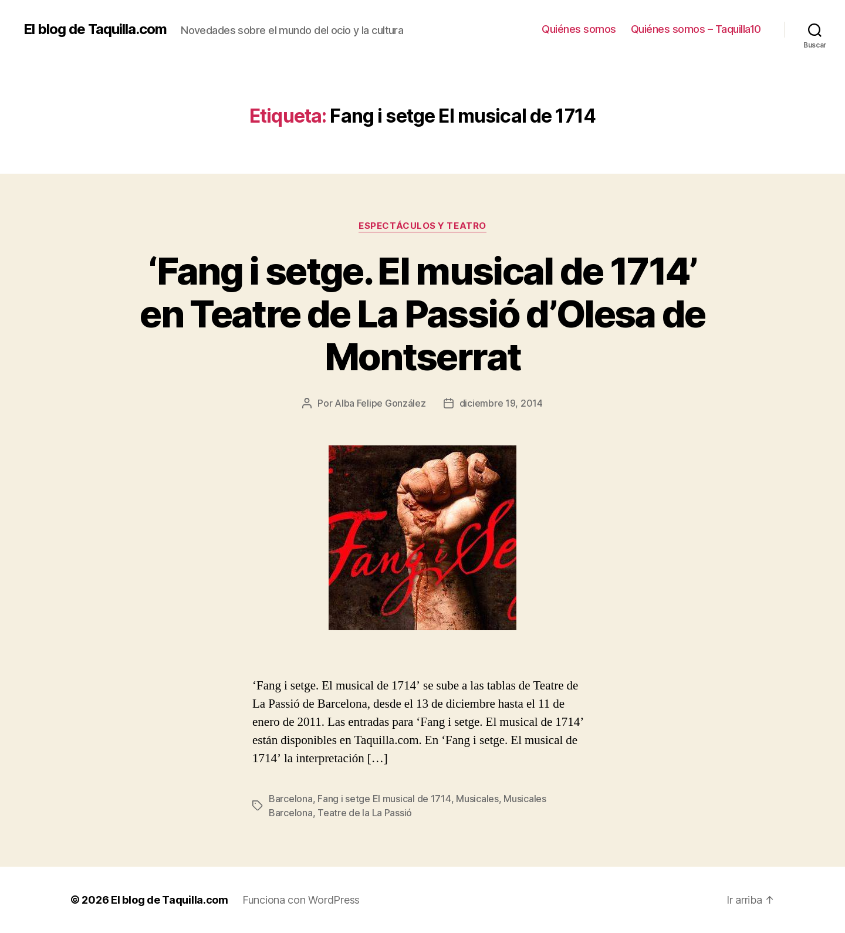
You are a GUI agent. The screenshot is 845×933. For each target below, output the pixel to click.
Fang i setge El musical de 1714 (384, 798)
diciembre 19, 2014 (501, 403)
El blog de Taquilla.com (95, 29)
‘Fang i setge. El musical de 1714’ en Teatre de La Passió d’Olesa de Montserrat (422, 313)
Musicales (477, 798)
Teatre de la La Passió (364, 813)
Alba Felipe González (380, 403)
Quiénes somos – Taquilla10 (696, 29)
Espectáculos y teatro (422, 226)
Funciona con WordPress (301, 900)
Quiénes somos (579, 29)
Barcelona (291, 798)
